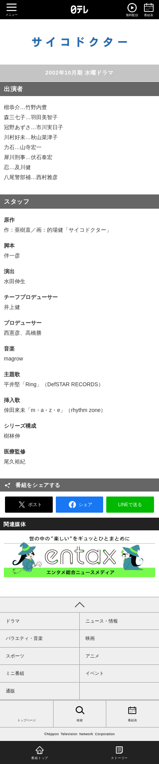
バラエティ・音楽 (24, 638)
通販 (10, 691)
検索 (79, 713)
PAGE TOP (79, 604)
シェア (79, 504)
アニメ (92, 656)
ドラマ (13, 621)
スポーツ (15, 656)
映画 (90, 638)
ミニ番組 (15, 673)
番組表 (132, 713)
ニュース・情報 (101, 621)
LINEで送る (130, 504)
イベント (94, 673)
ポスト (29, 504)
